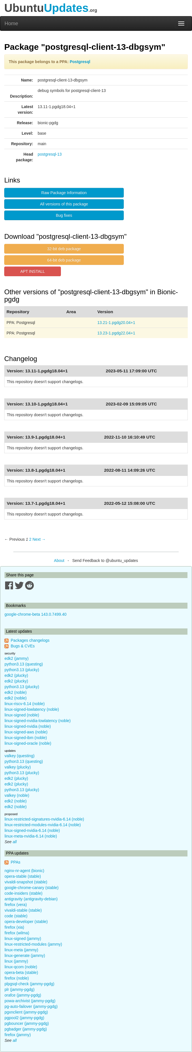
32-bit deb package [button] (64, 248)
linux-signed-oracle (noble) (28, 743)
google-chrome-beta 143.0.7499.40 (36, 614)
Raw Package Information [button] (64, 192)
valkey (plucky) (18, 767)
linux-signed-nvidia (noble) (28, 726)
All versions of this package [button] (64, 204)
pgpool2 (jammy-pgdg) (24, 1017)
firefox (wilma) (17, 933)
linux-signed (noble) (22, 715)
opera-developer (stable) (26, 921)
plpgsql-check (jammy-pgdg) (29, 984)
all (15, 842)
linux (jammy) (16, 961)
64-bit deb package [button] (64, 260)
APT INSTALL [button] (32, 271)
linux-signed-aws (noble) (26, 732)
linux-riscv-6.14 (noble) (25, 703)
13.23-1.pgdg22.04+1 (116, 333)
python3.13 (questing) (24, 664)
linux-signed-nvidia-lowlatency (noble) (38, 720)
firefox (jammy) (18, 1034)
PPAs (15, 862)
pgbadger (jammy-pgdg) (26, 1029)
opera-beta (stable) (21, 972)
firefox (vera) (16, 904)
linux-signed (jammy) (23, 938)
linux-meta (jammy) (21, 950)
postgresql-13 (50, 154)
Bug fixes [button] (64, 215)
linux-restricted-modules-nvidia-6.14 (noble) (43, 825)
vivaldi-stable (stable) (23, 910)
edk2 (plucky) (16, 675)
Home (11, 23)
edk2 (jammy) (17, 658)
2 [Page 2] (30, 539)
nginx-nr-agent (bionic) (24, 870)
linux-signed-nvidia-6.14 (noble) (32, 830)
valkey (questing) (20, 755)
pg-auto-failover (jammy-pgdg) (31, 1006)
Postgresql (80, 61)
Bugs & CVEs (23, 646)
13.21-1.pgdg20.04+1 (116, 322)
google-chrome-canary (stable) (32, 887)
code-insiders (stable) (23, 893)
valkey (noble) (17, 795)
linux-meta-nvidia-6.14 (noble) (31, 836)
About (59, 560)
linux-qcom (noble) (21, 967)
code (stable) (16, 916)
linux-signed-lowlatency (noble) (32, 709)
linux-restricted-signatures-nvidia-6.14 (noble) (44, 819)
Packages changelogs (30, 640)
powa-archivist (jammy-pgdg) (30, 1001)
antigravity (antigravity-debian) (31, 899)
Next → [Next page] (39, 539)
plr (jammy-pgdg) (20, 989)
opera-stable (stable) (23, 876)
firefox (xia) (14, 927)
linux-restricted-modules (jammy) (33, 944)
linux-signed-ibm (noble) (26, 737)
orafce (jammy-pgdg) (23, 995)
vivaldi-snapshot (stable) (26, 882)
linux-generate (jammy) (25, 955)
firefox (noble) (17, 978)
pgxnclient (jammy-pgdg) (26, 1012)
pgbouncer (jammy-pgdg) (27, 1023)
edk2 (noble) (16, 692)
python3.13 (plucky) (22, 669)
